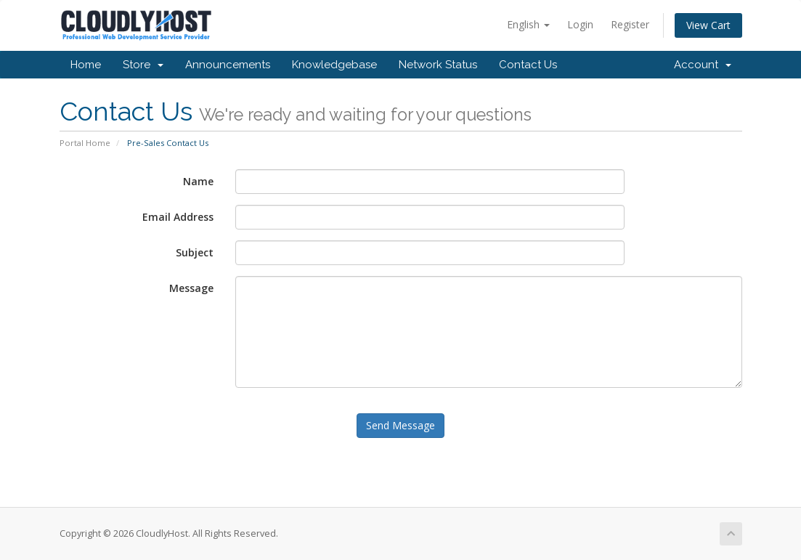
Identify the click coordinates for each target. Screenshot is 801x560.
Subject (195, 252)
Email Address (178, 217)
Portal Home (85, 142)
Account (702, 64)
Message (191, 288)
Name (198, 181)
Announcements (227, 64)
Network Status (438, 64)
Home (85, 64)
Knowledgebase (334, 64)
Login (580, 24)
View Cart (708, 25)
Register (630, 24)
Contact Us (528, 64)
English (528, 24)
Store (143, 64)
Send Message (400, 425)
